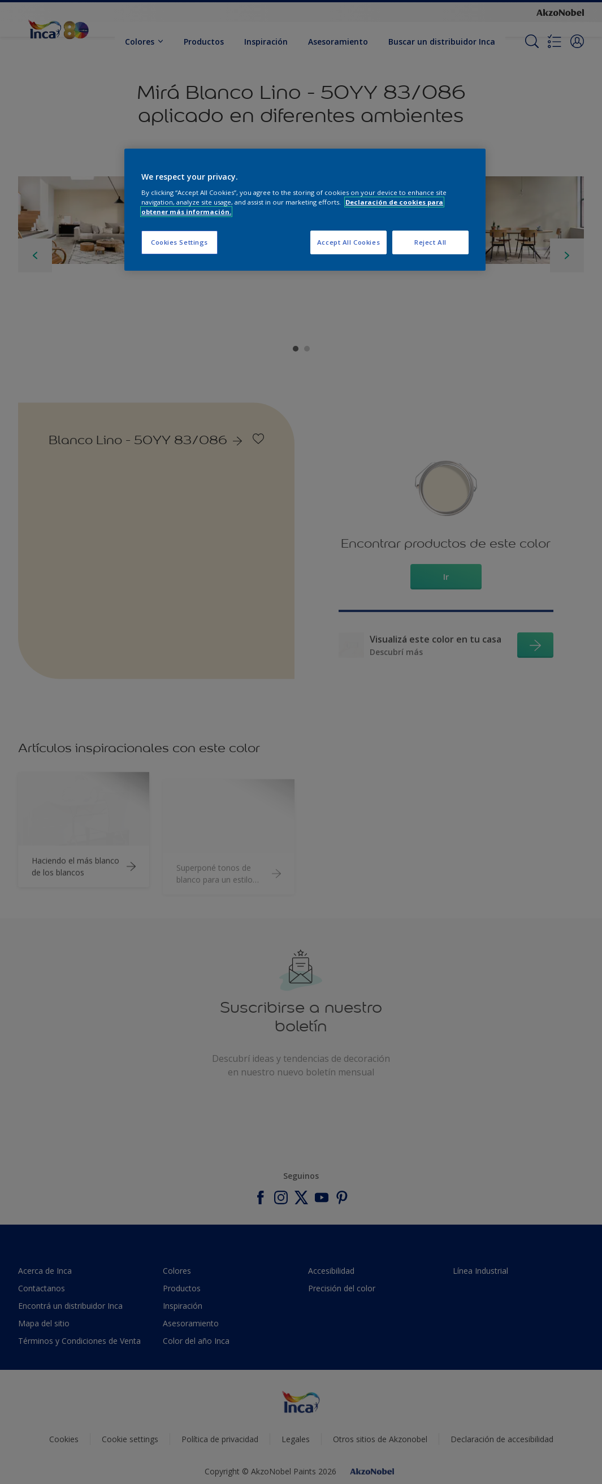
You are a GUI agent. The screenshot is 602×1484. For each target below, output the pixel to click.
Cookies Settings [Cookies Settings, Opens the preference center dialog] (179, 242)
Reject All (430, 242)
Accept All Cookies (348, 242)
